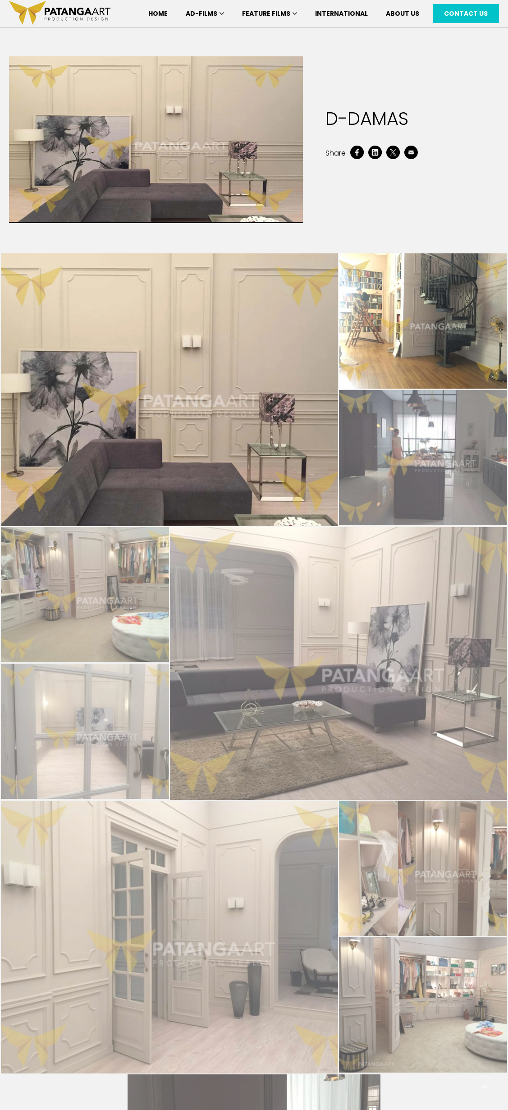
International (341, 13)
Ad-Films (205, 13)
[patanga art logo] (59, 13)
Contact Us (466, 13)
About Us (402, 13)
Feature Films (269, 13)
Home (158, 13)
